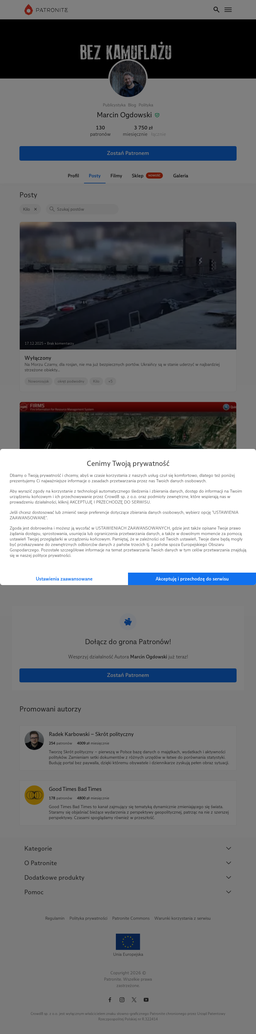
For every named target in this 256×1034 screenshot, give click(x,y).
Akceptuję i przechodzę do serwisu (192, 579)
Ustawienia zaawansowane (64, 579)
